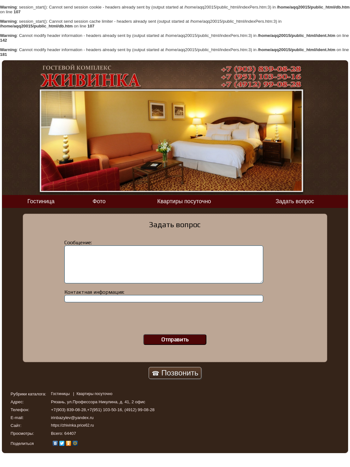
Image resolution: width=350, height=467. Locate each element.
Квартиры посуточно (184, 201)
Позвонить (175, 373)
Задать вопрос (295, 201)
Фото (98, 201)
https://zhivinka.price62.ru (72, 425)
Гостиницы (61, 394)
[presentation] (175, 320)
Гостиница (41, 201)
